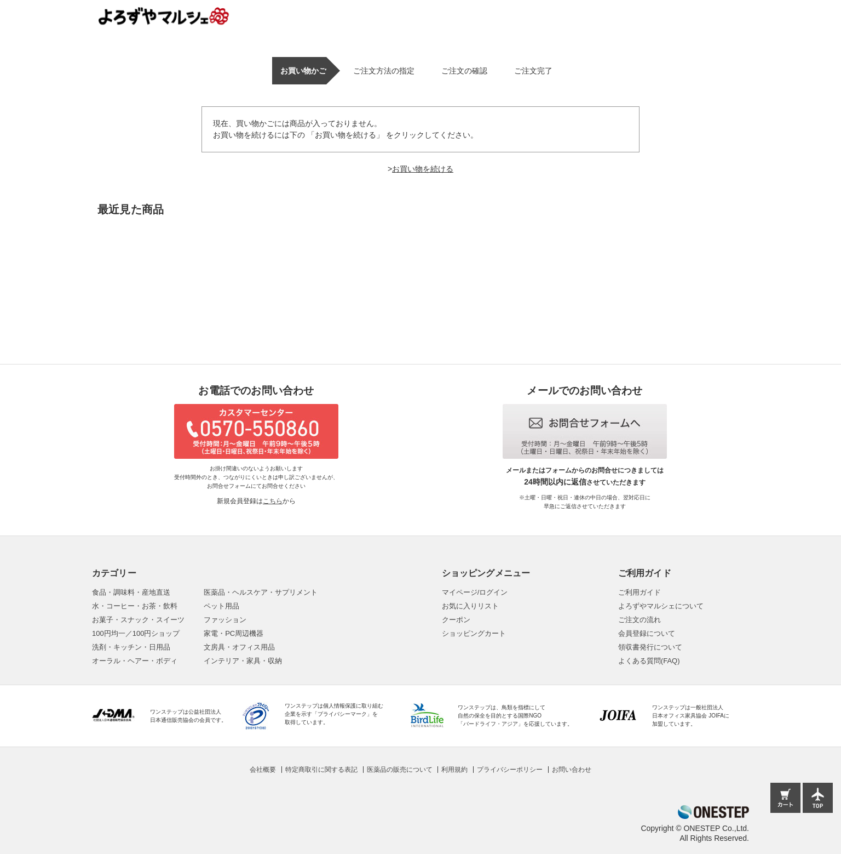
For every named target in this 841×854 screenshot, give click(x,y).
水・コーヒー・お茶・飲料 (134, 606)
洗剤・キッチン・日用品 (131, 647)
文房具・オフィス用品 (239, 647)
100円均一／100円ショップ (136, 633)
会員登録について (646, 633)
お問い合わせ (571, 769)
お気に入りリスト (470, 606)
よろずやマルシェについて (661, 606)
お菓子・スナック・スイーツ (138, 620)
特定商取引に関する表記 (321, 769)
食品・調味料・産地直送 (131, 592)
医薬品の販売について (400, 769)
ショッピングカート (474, 633)
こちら (273, 501)
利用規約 (454, 769)
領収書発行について (650, 647)
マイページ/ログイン (475, 592)
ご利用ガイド (639, 592)
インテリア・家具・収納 (243, 661)
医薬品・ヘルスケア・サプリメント (261, 592)
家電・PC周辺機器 (233, 633)
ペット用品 (221, 606)
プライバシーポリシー (510, 769)
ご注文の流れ (639, 620)
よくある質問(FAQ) (649, 661)
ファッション (225, 620)
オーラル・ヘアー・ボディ (134, 661)
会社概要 (263, 769)
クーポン (456, 620)
